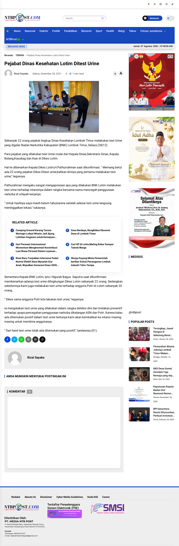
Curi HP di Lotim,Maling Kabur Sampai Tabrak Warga (92, 246)
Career (106, 497)
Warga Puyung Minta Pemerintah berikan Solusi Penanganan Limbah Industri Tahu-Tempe (90, 261)
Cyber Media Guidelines (69, 497)
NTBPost (13, 39)
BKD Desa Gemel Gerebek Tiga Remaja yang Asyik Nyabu (163, 372)
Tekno (132, 31)
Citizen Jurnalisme (151, 31)
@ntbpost (135, 312)
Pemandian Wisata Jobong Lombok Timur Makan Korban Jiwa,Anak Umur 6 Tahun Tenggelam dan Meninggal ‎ (163, 350)
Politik (56, 31)
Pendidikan (70, 31)
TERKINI (20, 55)
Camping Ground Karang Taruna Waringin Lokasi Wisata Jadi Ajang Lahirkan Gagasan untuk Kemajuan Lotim (35, 234)
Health (110, 31)
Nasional (30, 31)
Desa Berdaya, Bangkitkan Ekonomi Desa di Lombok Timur (90, 232)
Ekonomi (86, 31)
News (17, 31)
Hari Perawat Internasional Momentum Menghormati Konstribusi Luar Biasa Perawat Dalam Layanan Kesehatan (36, 248)
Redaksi (15, 497)
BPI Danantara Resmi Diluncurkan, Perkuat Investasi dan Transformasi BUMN (164, 412)
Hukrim (44, 31)
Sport (99, 31)
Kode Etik (92, 497)
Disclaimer (46, 497)
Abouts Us (30, 497)
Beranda (8, 55)
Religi (121, 31)
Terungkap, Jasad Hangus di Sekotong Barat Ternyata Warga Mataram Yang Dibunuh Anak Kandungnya (163, 332)
